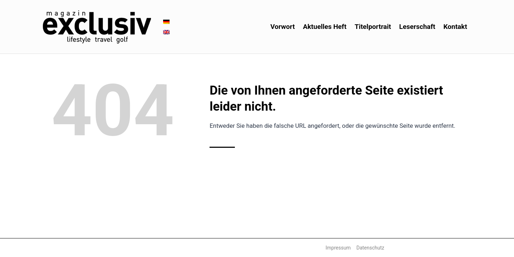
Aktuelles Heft (325, 26)
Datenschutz (370, 248)
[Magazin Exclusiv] (97, 27)
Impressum (338, 248)
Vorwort (283, 26)
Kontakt (455, 26)
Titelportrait (372, 26)
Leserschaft (417, 26)
